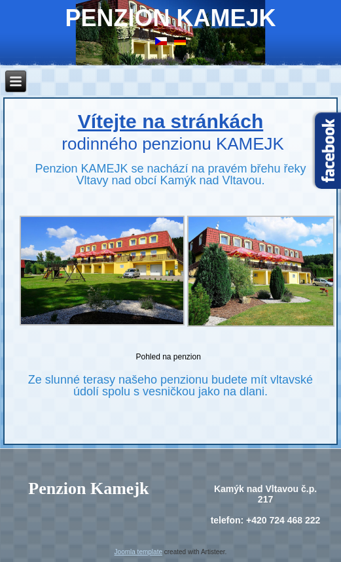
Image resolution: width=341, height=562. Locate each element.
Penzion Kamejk (170, 18)
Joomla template (138, 551)
